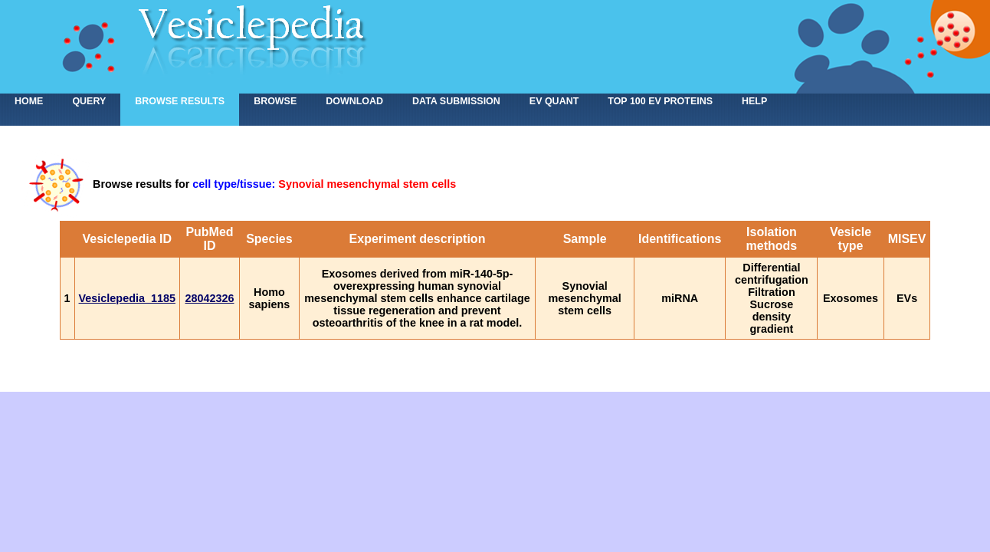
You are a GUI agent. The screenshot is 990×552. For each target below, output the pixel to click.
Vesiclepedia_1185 (127, 298)
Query (89, 101)
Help (754, 101)
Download (354, 101)
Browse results (180, 101)
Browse (275, 101)
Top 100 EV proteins (660, 101)
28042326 (209, 298)
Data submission (456, 101)
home (29, 101)
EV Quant (554, 101)
